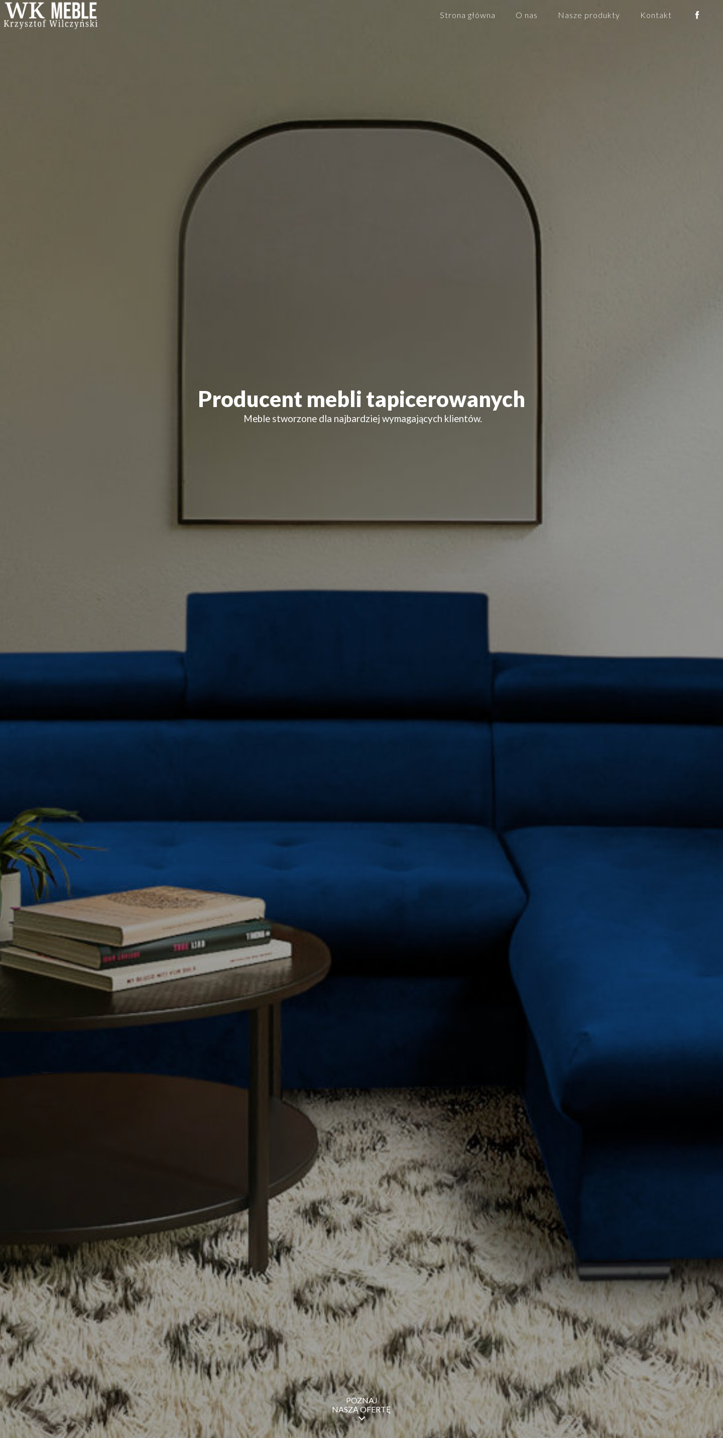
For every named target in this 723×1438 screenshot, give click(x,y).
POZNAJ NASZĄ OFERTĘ (361, 1409)
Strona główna (468, 15)
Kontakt (656, 15)
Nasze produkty (589, 15)
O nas (527, 15)
